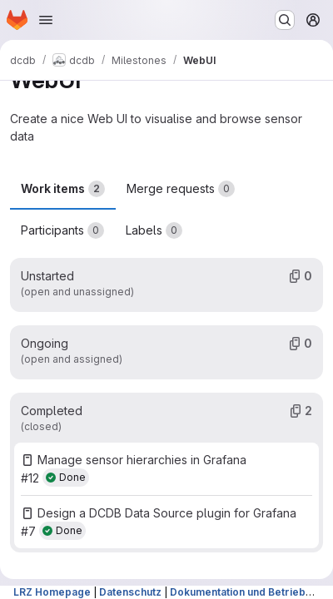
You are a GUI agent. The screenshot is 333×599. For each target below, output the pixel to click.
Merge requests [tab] (181, 189)
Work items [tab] (63, 189)
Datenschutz (130, 592)
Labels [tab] (154, 230)
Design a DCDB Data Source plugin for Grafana (166, 513)
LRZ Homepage (52, 592)
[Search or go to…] (285, 20)
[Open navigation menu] (45, 20)
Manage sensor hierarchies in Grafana (141, 460)
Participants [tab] (62, 230)
